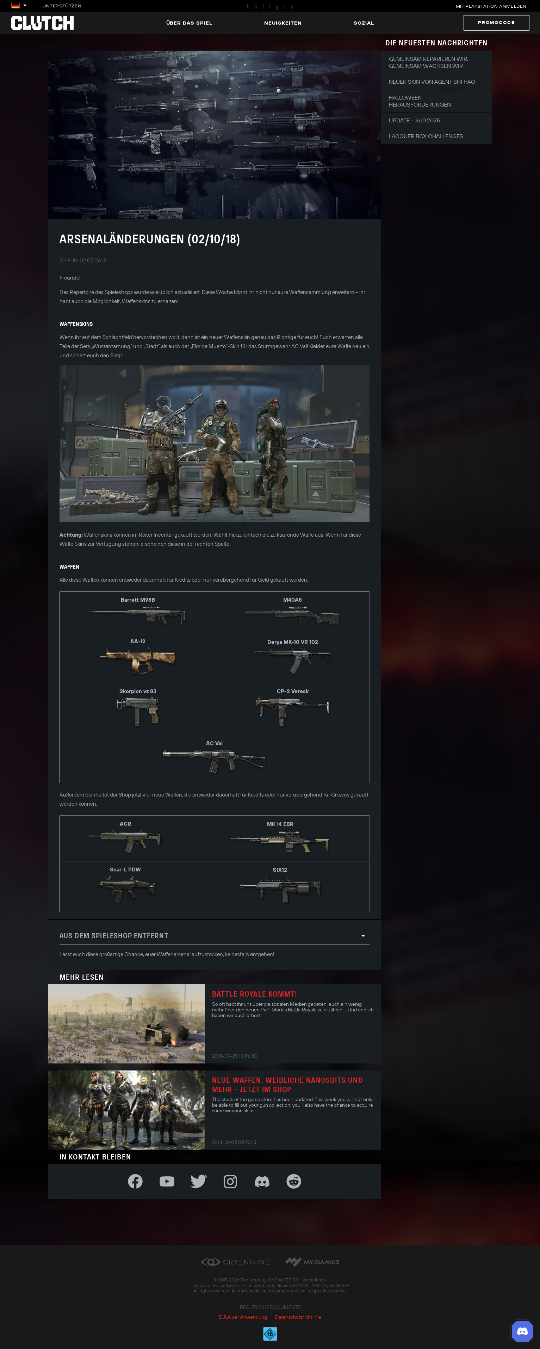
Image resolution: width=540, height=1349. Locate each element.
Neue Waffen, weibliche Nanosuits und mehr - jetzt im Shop (287, 1084)
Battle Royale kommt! (255, 994)
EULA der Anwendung (243, 1317)
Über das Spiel (189, 23)
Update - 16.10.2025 (414, 120)
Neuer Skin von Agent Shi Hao (432, 81)
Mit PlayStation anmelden (491, 6)
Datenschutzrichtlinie (298, 1317)
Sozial (364, 23)
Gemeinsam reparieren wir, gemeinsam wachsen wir (428, 62)
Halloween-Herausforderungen (420, 101)
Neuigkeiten (283, 23)
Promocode (496, 22)
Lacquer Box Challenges (426, 136)
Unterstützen (62, 5)
